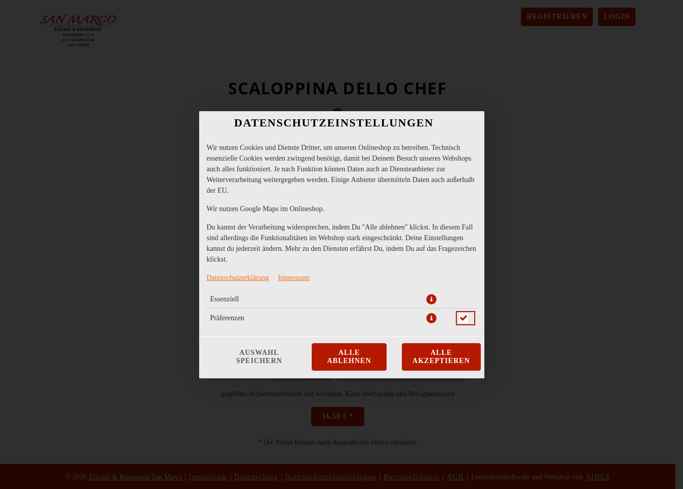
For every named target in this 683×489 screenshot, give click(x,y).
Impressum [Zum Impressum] (294, 277)
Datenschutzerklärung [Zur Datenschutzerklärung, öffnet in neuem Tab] (238, 277)
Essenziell (224, 299)
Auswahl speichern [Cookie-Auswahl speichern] (259, 357)
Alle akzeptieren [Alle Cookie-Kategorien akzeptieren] (441, 357)
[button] (431, 299)
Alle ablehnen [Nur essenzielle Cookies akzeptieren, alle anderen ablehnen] (349, 357)
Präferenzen (227, 318)
